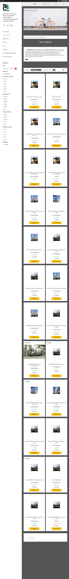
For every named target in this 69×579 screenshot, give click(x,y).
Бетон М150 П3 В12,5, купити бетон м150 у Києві (56, 326)
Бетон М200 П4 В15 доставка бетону (34, 480)
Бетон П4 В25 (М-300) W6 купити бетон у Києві (34, 518)
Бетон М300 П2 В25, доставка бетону (34, 288)
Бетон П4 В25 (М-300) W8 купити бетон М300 (56, 518)
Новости (5, 42)
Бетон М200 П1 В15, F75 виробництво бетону (34, 135)
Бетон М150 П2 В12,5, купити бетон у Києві (56, 212)
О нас (4, 45)
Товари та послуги (31, 37)
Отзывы (4, 49)
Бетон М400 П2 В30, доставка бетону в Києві (56, 250)
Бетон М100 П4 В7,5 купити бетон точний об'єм (34, 442)
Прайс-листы (6, 38)
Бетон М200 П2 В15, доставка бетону (34, 325)
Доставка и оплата (7, 56)
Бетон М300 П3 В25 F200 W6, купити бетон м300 (34, 403)
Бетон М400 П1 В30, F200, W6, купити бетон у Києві (56, 173)
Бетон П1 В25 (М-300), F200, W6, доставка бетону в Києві (34, 173)
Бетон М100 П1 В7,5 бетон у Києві (34, 96)
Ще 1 (5, 91)
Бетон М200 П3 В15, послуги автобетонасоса (34, 365)
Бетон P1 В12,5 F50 (56, 96)
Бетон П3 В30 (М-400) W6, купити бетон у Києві (56, 403)
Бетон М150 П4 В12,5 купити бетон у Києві (56, 442)
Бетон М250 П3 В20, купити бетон (56, 364)
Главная (35, 4)
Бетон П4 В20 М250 (56, 480)
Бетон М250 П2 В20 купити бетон (34, 249)
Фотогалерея (6, 31)
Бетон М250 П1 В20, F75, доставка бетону (56, 134)
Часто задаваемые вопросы (9, 53)
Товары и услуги (6, 35)
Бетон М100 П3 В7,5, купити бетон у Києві (56, 288)
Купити (34, 107)
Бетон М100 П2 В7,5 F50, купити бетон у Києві (34, 212)
